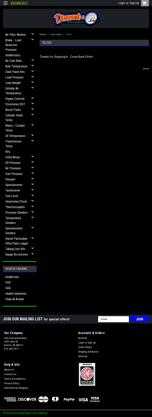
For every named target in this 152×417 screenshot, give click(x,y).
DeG (8, 288)
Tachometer (12, 190)
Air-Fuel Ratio (13, 61)
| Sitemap (42, 413)
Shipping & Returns (88, 351)
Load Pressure (14, 77)
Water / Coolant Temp (15, 128)
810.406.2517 (19, 3)
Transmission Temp (13, 144)
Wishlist (82, 338)
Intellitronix (12, 277)
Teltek (69, 34)
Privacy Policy (11, 383)
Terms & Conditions (15, 378)
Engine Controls (15, 99)
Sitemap (82, 356)
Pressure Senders (16, 212)
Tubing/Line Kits (15, 249)
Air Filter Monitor (15, 35)
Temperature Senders (13, 220)
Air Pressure (13, 168)
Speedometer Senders (14, 230)
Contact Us (10, 374)
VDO (8, 282)
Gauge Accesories (16, 254)
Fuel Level (11, 196)
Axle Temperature (16, 66)
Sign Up (134, 3)
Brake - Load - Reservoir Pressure (14, 45)
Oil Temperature (15, 136)
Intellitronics (12, 55)
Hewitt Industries (16, 293)
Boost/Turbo (13, 110)
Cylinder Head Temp (14, 117)
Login (121, 3)
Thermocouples (15, 207)
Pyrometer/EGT (15, 104)
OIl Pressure (13, 163)
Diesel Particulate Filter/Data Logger (16, 241)
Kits (7, 152)
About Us (9, 369)
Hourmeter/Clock (16, 201)
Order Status (85, 347)
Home (43, 34)
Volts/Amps (12, 157)
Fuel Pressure (14, 174)
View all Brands (14, 299)
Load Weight (13, 83)
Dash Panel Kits (15, 72)
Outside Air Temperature (13, 91)
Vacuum (10, 179)
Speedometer (14, 185)
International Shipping (16, 388)
